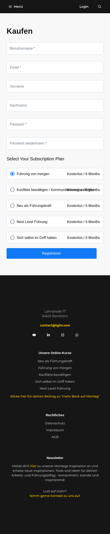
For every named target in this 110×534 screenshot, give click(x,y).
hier (33, 466)
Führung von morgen (55, 368)
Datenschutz (55, 423)
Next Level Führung (55, 388)
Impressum (55, 430)
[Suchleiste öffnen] (99, 6)
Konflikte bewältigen (55, 375)
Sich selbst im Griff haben (55, 382)
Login (83, 7)
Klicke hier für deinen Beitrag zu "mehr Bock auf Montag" (55, 396)
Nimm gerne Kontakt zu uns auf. (55, 496)
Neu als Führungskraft (55, 361)
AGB (55, 437)
